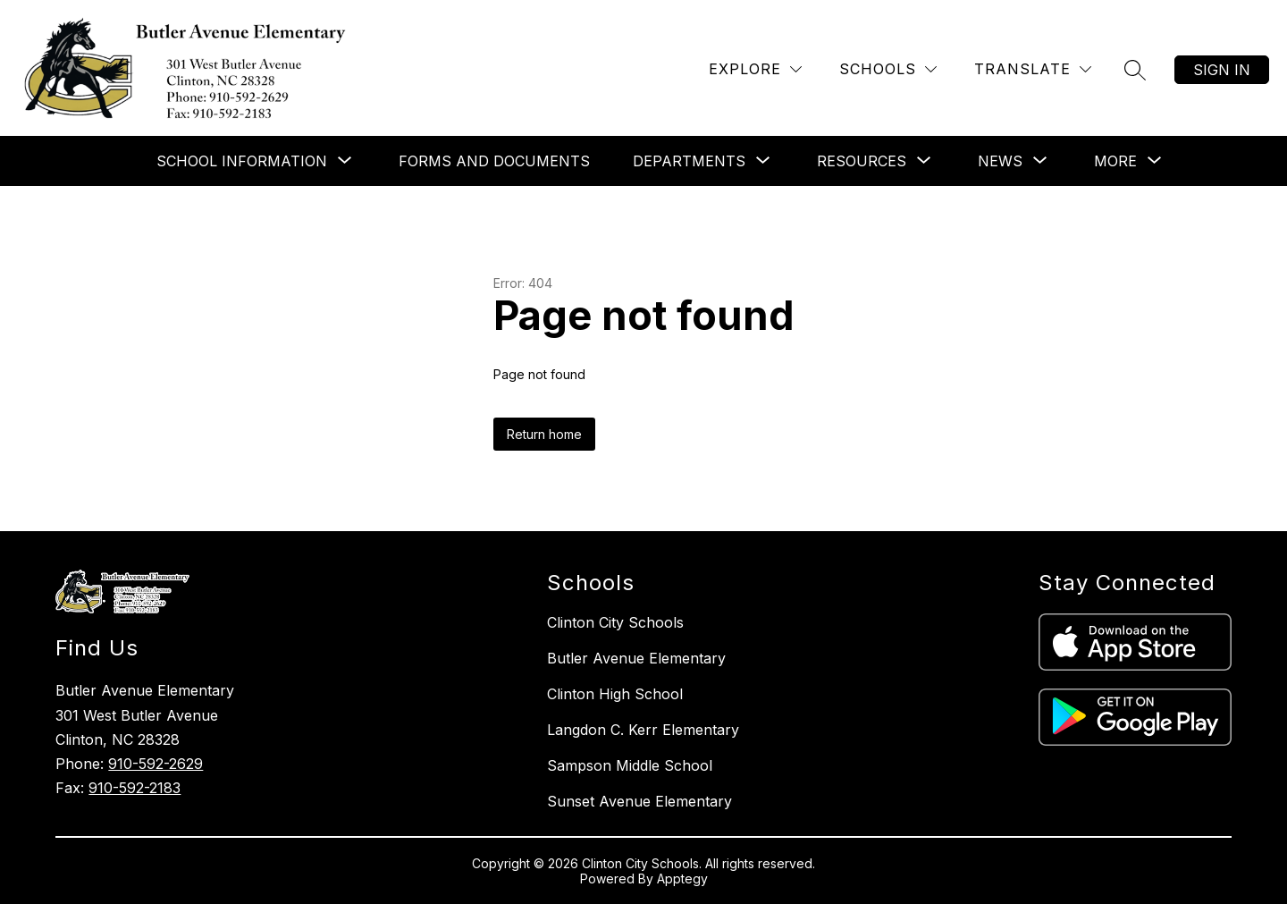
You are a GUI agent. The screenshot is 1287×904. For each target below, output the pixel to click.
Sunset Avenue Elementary (639, 801)
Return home (544, 434)
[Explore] (755, 69)
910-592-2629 (155, 764)
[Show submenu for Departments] (689, 161)
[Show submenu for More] (1115, 161)
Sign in (1221, 70)
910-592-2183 (134, 788)
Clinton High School (615, 694)
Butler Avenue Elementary (636, 658)
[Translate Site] (1033, 69)
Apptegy (682, 878)
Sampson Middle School (629, 765)
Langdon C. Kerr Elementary (643, 730)
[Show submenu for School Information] (241, 161)
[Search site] (1135, 69)
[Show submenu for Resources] (861, 161)
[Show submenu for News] (1000, 161)
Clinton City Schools (615, 622)
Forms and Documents (494, 161)
